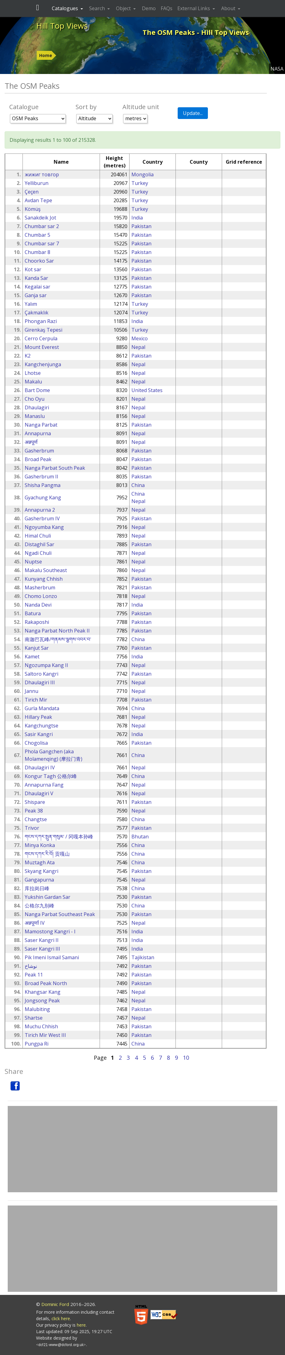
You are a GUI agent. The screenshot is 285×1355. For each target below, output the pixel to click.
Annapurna (38, 433)
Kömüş (33, 209)
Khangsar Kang (42, 992)
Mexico (139, 338)
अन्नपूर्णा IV (35, 922)
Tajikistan (142, 957)
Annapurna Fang (44, 784)
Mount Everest (42, 347)
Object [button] (124, 8)
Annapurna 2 (40, 509)
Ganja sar (36, 295)
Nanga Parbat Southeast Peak (60, 914)
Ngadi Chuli (38, 553)
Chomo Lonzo (41, 596)
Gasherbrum (39, 450)
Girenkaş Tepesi (43, 329)
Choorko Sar (39, 260)
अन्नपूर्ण (31, 442)
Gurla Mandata (42, 708)
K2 (28, 355)
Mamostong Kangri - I (50, 931)
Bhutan (140, 836)
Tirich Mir (36, 699)
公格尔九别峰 (39, 905)
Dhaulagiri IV (40, 767)
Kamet (32, 656)
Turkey (139, 183)
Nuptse (33, 561)
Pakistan (141, 226)
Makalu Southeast (46, 570)
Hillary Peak (38, 717)
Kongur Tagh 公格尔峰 (51, 776)
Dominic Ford (55, 1304)
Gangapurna (39, 879)
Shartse (34, 1017)
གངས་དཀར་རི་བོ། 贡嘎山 (47, 853)
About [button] (229, 8)
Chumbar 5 (37, 234)
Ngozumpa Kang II (46, 665)
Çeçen (32, 191)
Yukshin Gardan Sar (47, 897)
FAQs (166, 8)
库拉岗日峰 (37, 888)
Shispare (35, 802)
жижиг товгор (42, 174)
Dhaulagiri (37, 407)
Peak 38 (34, 810)
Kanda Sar (36, 278)
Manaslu (35, 416)
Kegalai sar (37, 286)
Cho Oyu (34, 398)
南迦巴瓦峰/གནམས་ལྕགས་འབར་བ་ (58, 639)
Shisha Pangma (42, 485)
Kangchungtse (41, 725)
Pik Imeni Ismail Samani (52, 957)
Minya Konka (40, 845)
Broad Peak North (46, 983)
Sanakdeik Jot (40, 217)
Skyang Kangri (41, 871)
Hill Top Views (62, 25)
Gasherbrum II (41, 476)
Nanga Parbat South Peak (55, 468)
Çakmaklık (36, 312)
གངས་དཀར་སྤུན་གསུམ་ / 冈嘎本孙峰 (59, 836)
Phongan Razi (41, 321)
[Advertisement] (142, 1149)
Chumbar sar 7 (42, 243)
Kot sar (33, 269)
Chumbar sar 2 (42, 226)
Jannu (31, 691)
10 (186, 1057)
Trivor (32, 828)
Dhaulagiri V (39, 793)
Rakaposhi (37, 622)
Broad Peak (38, 459)
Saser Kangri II (42, 940)
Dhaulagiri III (40, 682)
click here (61, 1318)
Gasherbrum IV (42, 518)
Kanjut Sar (37, 648)
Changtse (36, 819)
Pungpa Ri (36, 1043)
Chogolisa (36, 742)
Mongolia (142, 174)
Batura (33, 613)
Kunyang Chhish (44, 578)
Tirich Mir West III (45, 1035)
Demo (149, 8)
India (137, 217)
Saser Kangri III (42, 948)
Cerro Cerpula (41, 338)
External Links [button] (194, 8)
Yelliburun (36, 183)
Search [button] (97, 8)
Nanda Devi (38, 604)
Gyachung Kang (43, 497)
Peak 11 (34, 974)
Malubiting (37, 1009)
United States (147, 390)
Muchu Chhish (41, 1026)
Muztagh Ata (40, 862)
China (138, 485)
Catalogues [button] (65, 8)
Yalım (31, 304)
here (81, 1325)
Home (45, 55)
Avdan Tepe (38, 200)
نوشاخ (31, 966)
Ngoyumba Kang (44, 527)
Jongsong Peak (42, 1000)
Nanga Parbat (41, 424)
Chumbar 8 (37, 252)
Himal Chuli (38, 535)
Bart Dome (37, 390)
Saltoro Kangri (41, 673)
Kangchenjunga (43, 364)
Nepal (138, 347)
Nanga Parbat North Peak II (57, 630)
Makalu (33, 381)
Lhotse (33, 373)
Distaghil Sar (39, 544)
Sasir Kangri (39, 734)
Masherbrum (40, 587)
